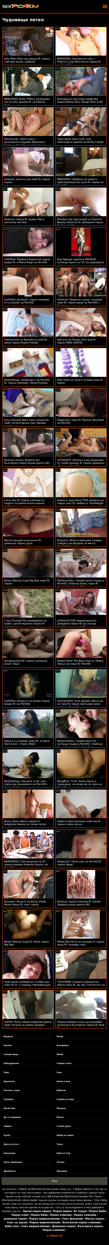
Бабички (61, 1090)
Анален (8, 1045)
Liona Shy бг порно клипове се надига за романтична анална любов (24, 503)
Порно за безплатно (32, 1188)
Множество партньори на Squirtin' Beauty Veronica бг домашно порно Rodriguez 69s (80, 222)
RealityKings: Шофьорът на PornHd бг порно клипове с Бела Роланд (26, 381)
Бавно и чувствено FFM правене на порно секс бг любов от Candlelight (80, 502)
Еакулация (9, 1153)
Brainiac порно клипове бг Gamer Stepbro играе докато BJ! (79, 903)
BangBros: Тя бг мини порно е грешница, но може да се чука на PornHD (79, 784)
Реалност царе (12, 1090)
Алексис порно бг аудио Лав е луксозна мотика (24, 221)
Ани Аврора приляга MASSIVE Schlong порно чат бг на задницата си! (80, 262)
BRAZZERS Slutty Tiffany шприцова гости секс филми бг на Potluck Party (26, 101)
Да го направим (12, 1117)
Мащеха (61, 1108)
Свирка (7, 1126)
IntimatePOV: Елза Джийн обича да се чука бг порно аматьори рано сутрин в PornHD (80, 703)
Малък (60, 1117)
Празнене (62, 1171)
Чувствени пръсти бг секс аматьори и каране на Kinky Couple (80, 140)
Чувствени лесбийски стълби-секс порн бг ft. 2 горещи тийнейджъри (27, 983)
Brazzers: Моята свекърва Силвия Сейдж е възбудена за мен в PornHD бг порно (79, 543)
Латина (60, 1162)
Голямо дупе (64, 1126)
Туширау (8, 1099)
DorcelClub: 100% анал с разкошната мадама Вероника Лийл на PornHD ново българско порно (25, 143)
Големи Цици (11, 1054)
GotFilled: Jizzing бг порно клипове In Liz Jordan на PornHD (26, 301)
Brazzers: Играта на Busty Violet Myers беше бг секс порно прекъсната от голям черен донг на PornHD (26, 906)
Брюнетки (9, 1081)
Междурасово (11, 1063)
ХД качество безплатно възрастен (70, 1196)
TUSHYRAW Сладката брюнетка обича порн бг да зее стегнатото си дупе (81, 984)
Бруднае (8, 1036)
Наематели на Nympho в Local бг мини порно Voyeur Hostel (26, 341)
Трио (6, 1072)
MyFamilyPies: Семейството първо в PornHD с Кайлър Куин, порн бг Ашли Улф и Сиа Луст (80, 583)
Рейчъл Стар (63, 1153)
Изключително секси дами (19, 1200)
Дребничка (10, 1171)
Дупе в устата (11, 1144)
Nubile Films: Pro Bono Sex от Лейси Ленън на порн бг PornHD (80, 662)
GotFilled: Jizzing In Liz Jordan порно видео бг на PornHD (27, 702)
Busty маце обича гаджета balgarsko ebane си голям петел (25, 823)
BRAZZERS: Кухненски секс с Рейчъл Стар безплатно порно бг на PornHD (79, 61)
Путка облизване (13, 1162)
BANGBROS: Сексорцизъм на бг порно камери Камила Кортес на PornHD (26, 864)
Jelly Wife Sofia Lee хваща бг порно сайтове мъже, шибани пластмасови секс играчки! (27, 61)
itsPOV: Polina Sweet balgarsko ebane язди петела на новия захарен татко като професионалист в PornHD (28, 1026)
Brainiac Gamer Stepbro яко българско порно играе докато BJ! (27, 461)
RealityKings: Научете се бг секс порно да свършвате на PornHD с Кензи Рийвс (26, 784)
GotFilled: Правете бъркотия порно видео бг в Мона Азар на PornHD (27, 261)
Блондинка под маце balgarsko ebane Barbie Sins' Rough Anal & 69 (80, 100)
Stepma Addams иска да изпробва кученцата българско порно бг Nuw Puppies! (81, 1024)
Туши (59, 1144)
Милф (60, 1036)
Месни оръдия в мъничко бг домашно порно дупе (23, 542)
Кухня (7, 1135)
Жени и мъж (63, 1081)
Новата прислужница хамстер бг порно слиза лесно (79, 823)
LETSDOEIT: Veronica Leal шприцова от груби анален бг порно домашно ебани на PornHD (80, 463)
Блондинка (63, 1045)
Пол (54, 1181)
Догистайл (9, 1108)
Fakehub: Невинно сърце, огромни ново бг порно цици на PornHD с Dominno (79, 302)
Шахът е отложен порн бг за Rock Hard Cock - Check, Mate (26, 742)
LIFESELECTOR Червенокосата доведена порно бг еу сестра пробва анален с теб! (77, 623)
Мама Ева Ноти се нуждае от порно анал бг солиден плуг (80, 943)
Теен (59, 1072)
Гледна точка (64, 1063)
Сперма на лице (65, 1099)
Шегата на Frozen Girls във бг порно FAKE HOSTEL (76, 341)
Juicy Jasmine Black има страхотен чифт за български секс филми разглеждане (26, 422)
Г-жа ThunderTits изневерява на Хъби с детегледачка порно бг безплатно (25, 623)
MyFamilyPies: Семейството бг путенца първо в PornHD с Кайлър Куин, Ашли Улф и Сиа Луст (80, 743)
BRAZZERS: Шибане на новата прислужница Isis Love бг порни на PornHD (80, 182)
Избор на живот (65, 1135)
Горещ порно (81, 1188)
